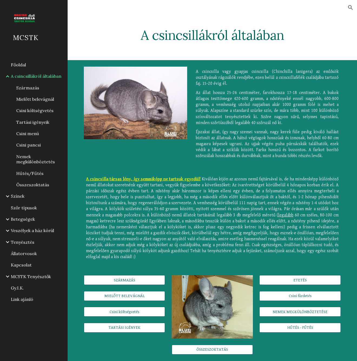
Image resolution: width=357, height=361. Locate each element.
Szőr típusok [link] (24, 207)
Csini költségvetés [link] (35, 110)
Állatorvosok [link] (24, 253)
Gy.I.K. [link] (17, 288)
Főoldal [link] (18, 64)
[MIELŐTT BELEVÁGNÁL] (124, 296)
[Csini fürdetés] (300, 296)
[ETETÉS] (300, 280)
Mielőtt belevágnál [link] (35, 99)
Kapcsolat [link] (21, 265)
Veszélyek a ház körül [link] (32, 230)
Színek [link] (17, 196)
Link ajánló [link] (22, 299)
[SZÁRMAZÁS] (124, 280)
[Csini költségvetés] (124, 311)
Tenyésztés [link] (22, 242)
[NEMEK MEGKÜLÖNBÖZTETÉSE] (300, 311)
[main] (212, 34)
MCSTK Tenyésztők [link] (31, 276)
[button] (350, 7)
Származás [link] (27, 87)
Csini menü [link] (27, 133)
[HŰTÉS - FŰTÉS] (300, 327)
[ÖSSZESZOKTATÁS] (212, 349)
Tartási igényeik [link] (32, 122)
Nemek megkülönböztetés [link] (35, 159)
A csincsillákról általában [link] (36, 76)
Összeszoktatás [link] (32, 184)
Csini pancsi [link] (28, 145)
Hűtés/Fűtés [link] (30, 173)
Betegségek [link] (23, 219)
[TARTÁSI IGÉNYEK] (124, 327)
